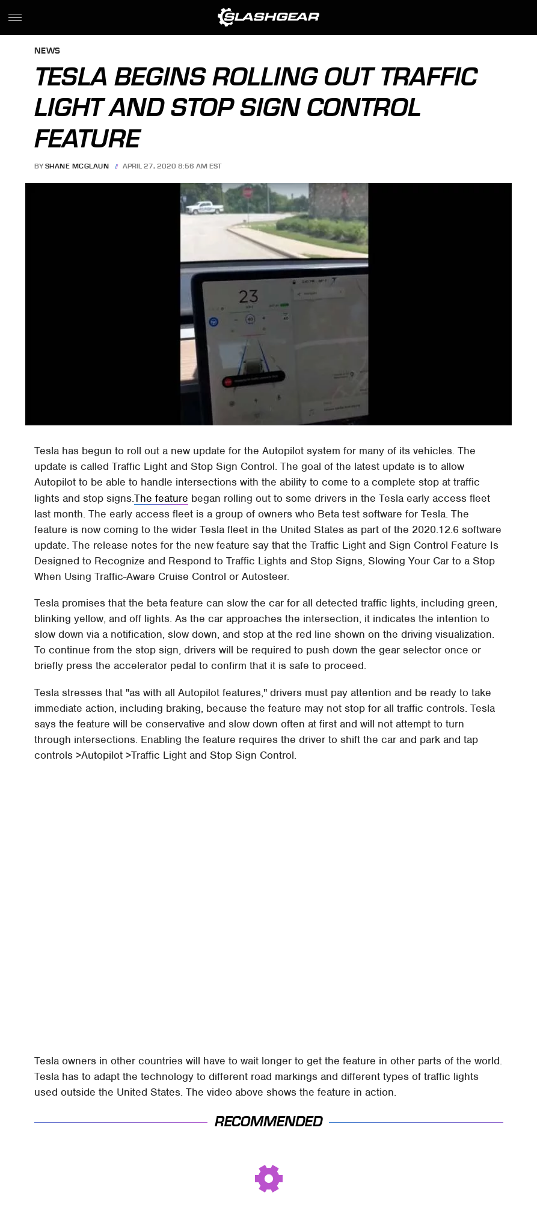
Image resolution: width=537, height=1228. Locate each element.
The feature (161, 498)
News (47, 51)
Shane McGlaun (77, 166)
